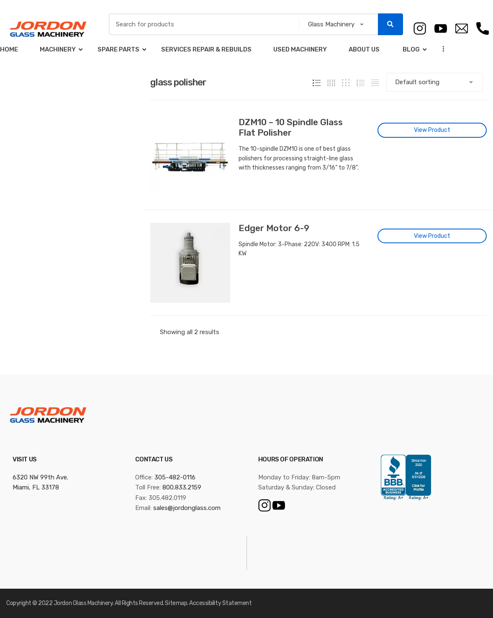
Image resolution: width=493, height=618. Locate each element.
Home (9, 49)
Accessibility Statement (220, 603)
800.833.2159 (181, 487)
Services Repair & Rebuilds (206, 49)
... (441, 49)
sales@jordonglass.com (187, 508)
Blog (410, 49)
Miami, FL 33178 (36, 487)
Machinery (58, 49)
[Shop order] (434, 82)
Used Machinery (300, 49)
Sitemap (176, 603)
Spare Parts (118, 49)
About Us (364, 49)
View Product (432, 130)
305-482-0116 (174, 477)
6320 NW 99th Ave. (40, 477)
